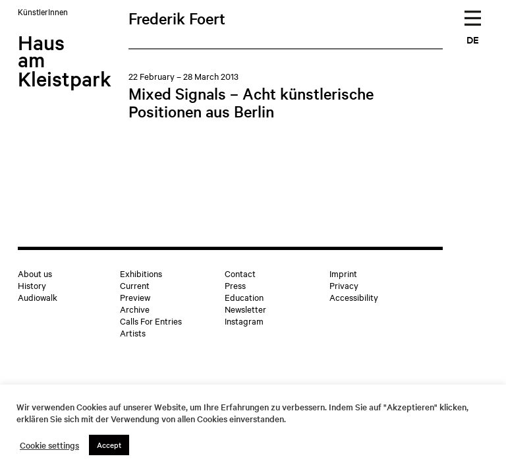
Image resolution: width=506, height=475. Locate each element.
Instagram (244, 321)
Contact (240, 273)
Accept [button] (109, 444)
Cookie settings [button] (49, 445)
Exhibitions (141, 273)
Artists (133, 332)
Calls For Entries (151, 321)
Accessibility (353, 297)
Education (244, 297)
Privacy (343, 285)
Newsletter (245, 309)
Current (135, 285)
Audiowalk (37, 297)
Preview (135, 297)
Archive (135, 309)
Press (235, 285)
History (32, 285)
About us (35, 273)
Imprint (343, 273)
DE (472, 39)
